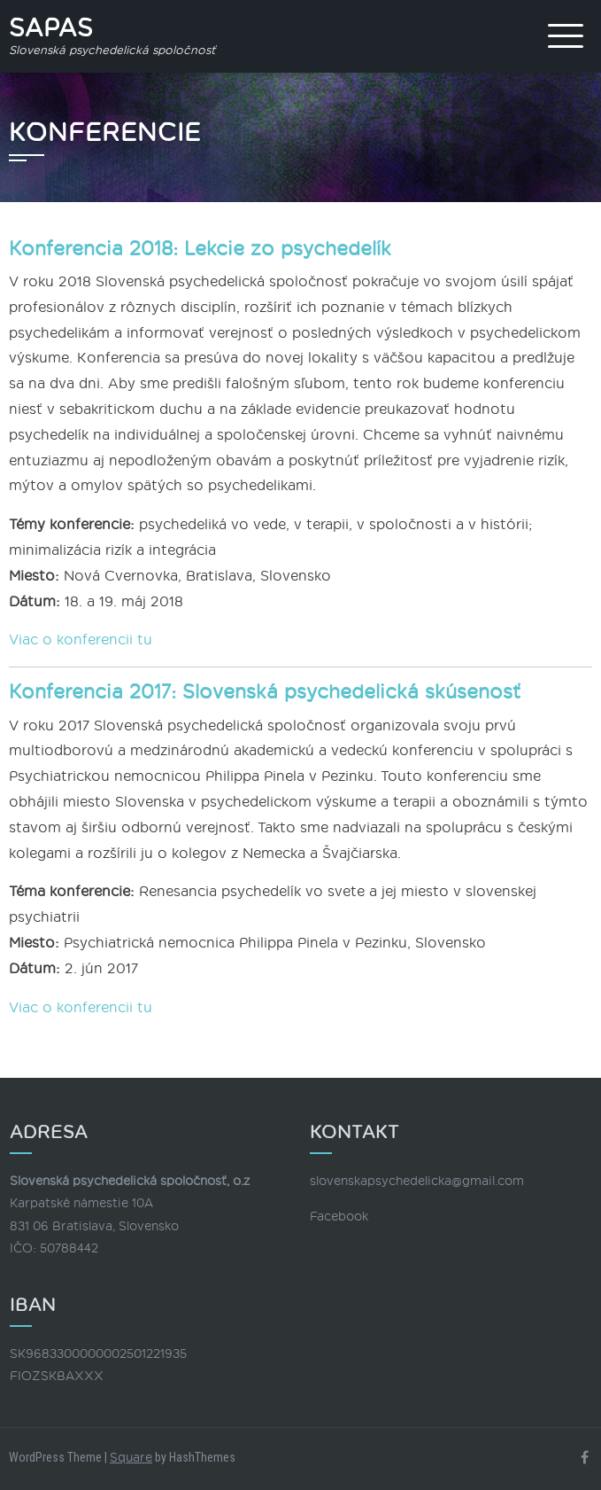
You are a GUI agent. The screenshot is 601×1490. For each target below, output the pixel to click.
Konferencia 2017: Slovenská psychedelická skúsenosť (264, 692)
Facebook (339, 1216)
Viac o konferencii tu (80, 640)
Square (131, 1457)
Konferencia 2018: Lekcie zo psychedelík (200, 249)
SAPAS (51, 28)
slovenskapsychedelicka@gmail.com (417, 1181)
